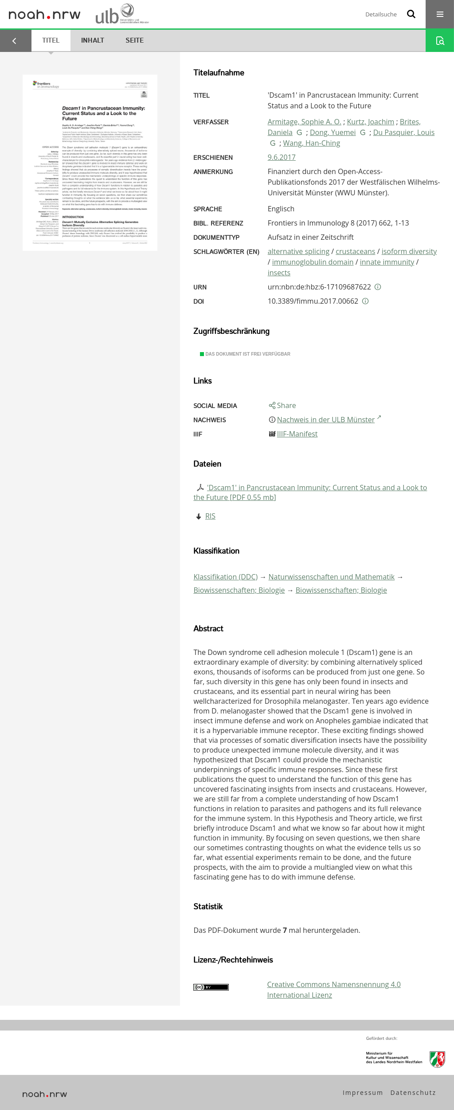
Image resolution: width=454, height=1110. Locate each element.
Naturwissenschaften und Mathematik (332, 577)
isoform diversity (409, 251)
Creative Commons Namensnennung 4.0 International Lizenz (333, 989)
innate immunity (387, 262)
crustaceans (355, 251)
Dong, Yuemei (333, 132)
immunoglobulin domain (313, 262)
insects (279, 273)
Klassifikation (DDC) (225, 577)
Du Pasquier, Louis (404, 132)
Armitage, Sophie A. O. (304, 122)
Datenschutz (413, 1092)
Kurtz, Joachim (371, 122)
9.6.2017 (282, 157)
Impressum (363, 1092)
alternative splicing (298, 251)
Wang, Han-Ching (311, 143)
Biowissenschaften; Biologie (239, 590)
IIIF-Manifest (297, 434)
